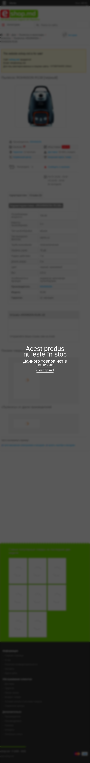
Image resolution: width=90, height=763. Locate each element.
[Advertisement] (45, 396)
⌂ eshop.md (45, 370)
